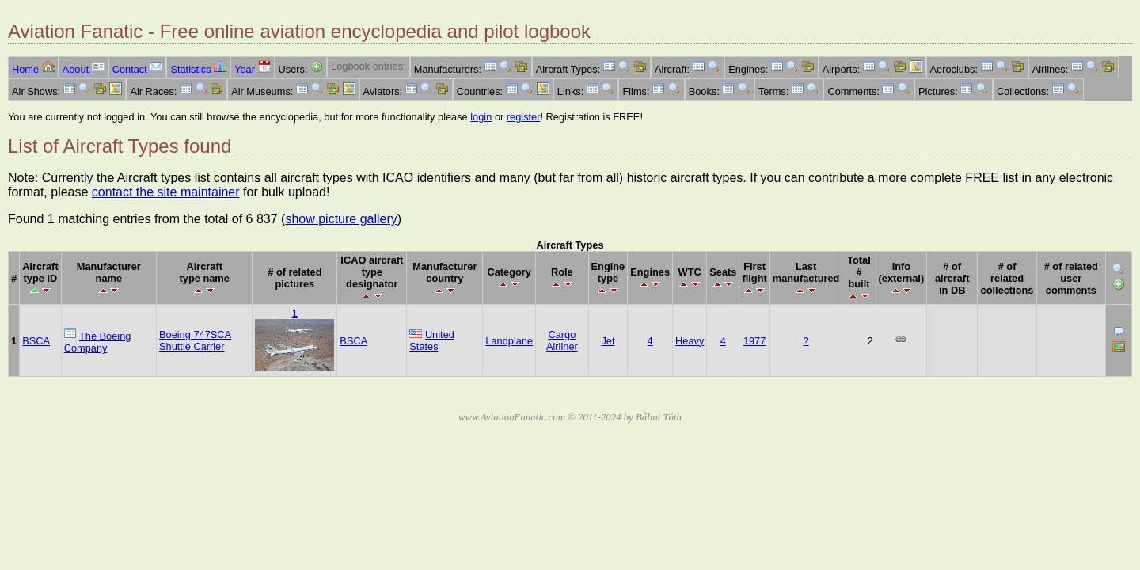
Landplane (509, 341)
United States (431, 340)
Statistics (198, 69)
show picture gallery (341, 219)
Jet (607, 341)
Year (252, 69)
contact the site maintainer (166, 192)
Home (33, 69)
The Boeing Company (97, 342)
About (83, 69)
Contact (137, 69)
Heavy (689, 341)
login (481, 117)
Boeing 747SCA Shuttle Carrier (195, 340)
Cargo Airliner (562, 340)
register (524, 117)
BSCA (36, 341)
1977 (754, 341)
